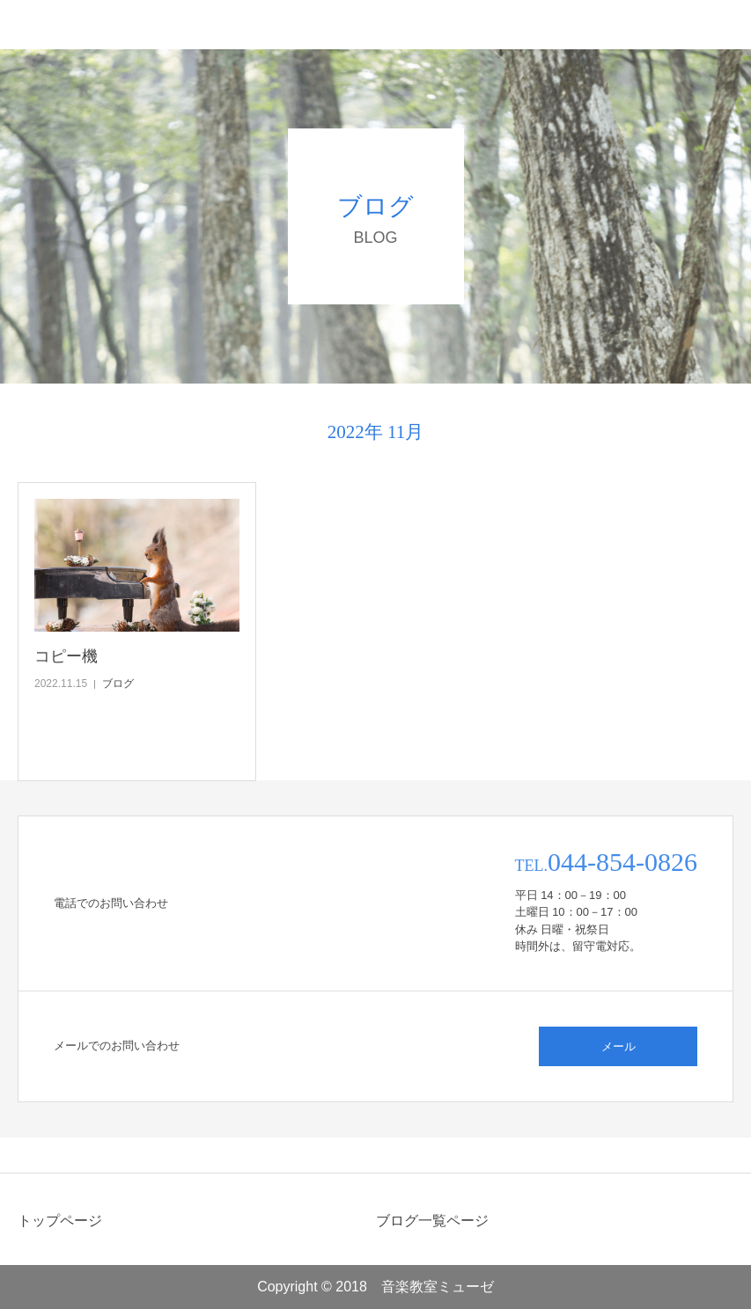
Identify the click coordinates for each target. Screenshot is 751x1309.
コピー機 (66, 656)
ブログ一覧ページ (432, 1220)
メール (618, 1046)
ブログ (118, 683)
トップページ (60, 1220)
